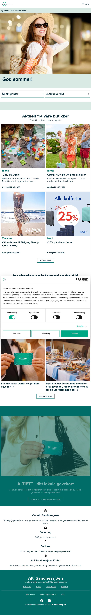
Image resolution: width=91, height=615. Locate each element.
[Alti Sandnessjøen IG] (49, 602)
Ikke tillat (16, 334)
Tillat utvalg (45, 334)
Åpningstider (27, 586)
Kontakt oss (64, 586)
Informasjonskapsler (48, 594)
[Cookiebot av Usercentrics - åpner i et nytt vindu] (78, 279)
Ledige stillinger (51, 586)
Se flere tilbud (45, 260)
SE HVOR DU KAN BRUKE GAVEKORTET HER (45, 499)
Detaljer (80, 326)
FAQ (63, 594)
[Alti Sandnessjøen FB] (41, 602)
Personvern (30, 594)
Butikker (38, 586)
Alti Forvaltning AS (58, 604)
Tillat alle (74, 334)
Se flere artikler (45, 396)
